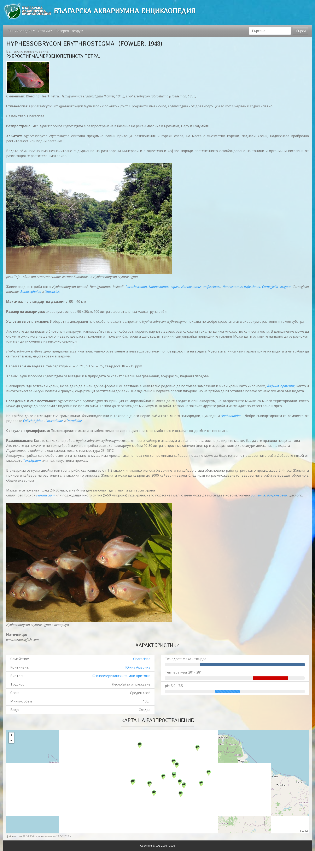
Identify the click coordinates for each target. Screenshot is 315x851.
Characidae (141, 659)
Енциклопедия (20, 31)
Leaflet (304, 831)
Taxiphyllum (32, 460)
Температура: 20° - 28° (183, 672)
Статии (44, 31)
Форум (77, 31)
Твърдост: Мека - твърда (185, 659)
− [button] (11, 740)
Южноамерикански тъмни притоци (121, 676)
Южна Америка (137, 667)
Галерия (62, 31)
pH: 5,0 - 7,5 (174, 685)
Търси (301, 31)
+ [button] (11, 735)
